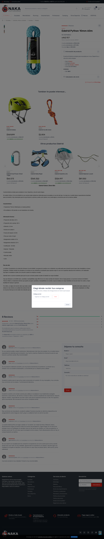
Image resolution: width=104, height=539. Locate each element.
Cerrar (67, 304)
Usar (55, 296)
